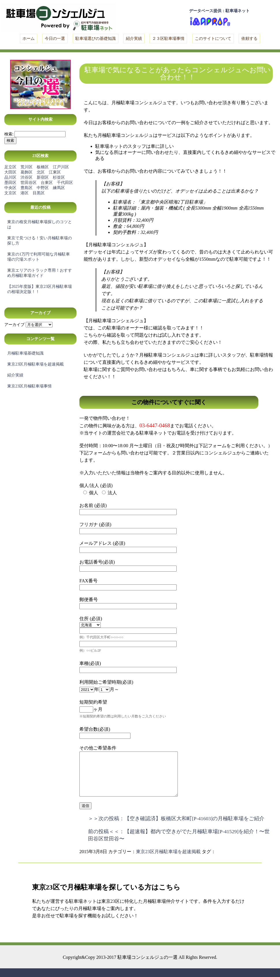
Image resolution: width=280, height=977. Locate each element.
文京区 (10, 193)
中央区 (10, 188)
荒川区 (26, 167)
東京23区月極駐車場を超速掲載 (35, 364)
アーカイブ (14, 324)
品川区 (10, 177)
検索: (9, 134)
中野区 (43, 188)
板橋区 (43, 167)
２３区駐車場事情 (168, 38)
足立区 (10, 167)
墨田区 (10, 182)
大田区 (10, 172)
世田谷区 (28, 182)
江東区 (55, 172)
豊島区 (26, 188)
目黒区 (39, 193)
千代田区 (65, 182)
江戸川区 (61, 167)
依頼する (249, 38)
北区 (41, 172)
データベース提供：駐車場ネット (219, 11)
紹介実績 (134, 38)
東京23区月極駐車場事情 (29, 386)
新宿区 (43, 177)
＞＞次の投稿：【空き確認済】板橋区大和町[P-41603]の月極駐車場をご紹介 (176, 827)
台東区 (47, 182)
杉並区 (59, 177)
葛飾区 (26, 172)
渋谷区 (26, 177)
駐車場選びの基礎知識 (95, 38)
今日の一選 (55, 38)
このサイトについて (213, 38)
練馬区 (59, 188)
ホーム (29, 38)
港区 (24, 193)
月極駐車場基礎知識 (25, 353)
